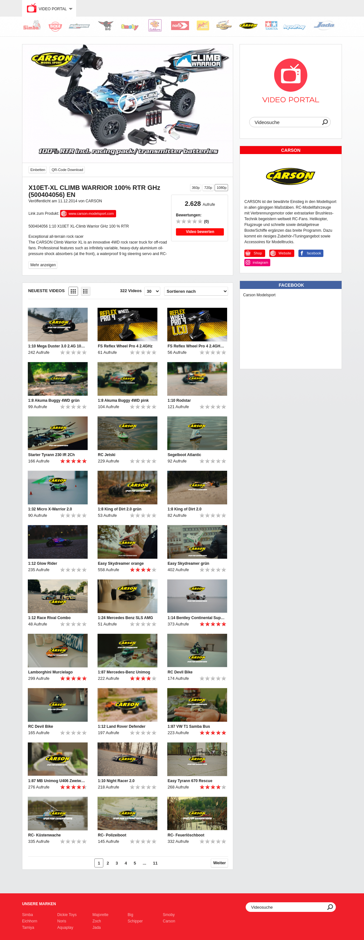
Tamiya (28, 927)
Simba (27, 915)
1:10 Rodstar (179, 400)
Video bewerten (200, 231)
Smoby (169, 915)
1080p (221, 188)
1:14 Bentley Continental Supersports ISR (196, 618)
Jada (96, 927)
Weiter (219, 862)
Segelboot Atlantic (184, 455)
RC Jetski (106, 455)
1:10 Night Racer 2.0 (116, 781)
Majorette (100, 915)
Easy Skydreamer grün (188, 563)
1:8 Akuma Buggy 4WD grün (54, 400)
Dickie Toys (66, 915)
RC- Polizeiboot (112, 835)
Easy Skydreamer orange (121, 563)
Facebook (291, 285)
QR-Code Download (67, 170)
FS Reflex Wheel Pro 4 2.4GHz (125, 346)
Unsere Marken (39, 904)
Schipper (135, 921)
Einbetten (37, 170)
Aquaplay (65, 927)
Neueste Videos (46, 290)
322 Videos (131, 290)
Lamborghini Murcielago (50, 672)
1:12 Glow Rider (42, 563)
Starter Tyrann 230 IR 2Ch (51, 455)
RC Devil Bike (180, 672)
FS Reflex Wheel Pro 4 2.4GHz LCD (196, 346)
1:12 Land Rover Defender (122, 726)
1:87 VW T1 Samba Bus (189, 726)
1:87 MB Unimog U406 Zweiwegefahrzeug (57, 781)
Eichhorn (29, 921)
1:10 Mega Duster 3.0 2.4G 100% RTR (57, 346)
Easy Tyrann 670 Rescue (190, 781)
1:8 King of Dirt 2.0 (185, 509)
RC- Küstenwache (44, 835)
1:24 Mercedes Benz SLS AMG (125, 618)
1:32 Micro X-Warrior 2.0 (50, 509)
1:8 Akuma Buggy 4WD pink (123, 400)
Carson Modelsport (259, 295)
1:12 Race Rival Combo (49, 618)
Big (130, 915)
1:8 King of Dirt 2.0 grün (119, 509)
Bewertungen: (189, 215)
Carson (169, 921)
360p (196, 188)
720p (208, 188)
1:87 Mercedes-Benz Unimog (124, 672)
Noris (61, 921)
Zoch (96, 921)
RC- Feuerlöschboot (186, 835)
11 (155, 863)
